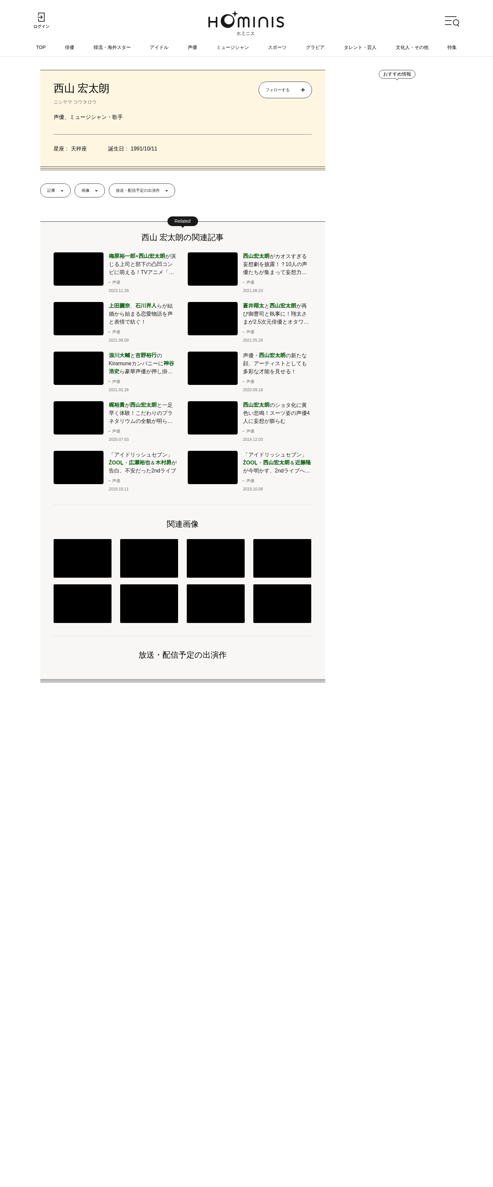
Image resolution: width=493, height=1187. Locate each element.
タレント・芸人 (360, 47)
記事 (51, 190)
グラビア (315, 47)
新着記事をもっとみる (383, 450)
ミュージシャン (232, 47)
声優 (192, 47)
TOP (41, 47)
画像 (86, 190)
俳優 (70, 47)
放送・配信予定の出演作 (138, 190)
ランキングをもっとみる (385, 758)
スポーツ (277, 47)
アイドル (159, 47)
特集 (452, 47)
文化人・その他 (412, 47)
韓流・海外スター (112, 47)
